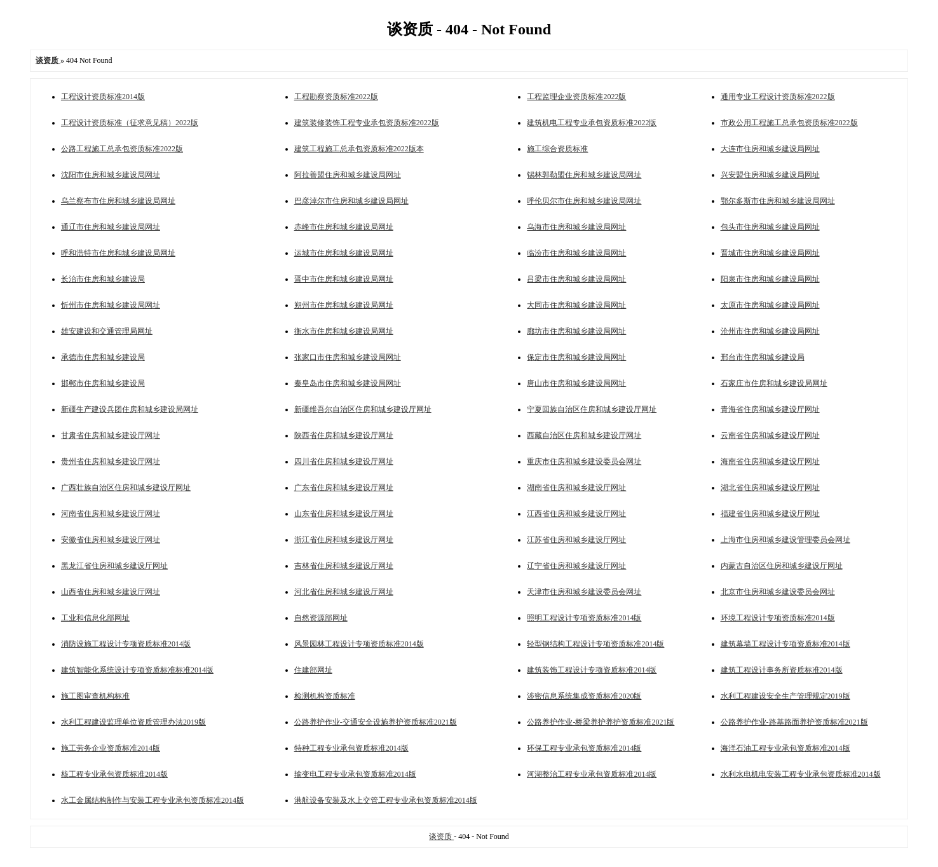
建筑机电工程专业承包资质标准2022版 (591, 122)
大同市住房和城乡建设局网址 (576, 305)
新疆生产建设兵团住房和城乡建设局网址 (129, 409)
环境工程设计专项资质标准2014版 (778, 617)
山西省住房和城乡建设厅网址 (110, 591)
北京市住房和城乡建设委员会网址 (778, 591)
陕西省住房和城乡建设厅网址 (343, 435)
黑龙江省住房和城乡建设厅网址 (114, 565)
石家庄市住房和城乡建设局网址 (774, 383)
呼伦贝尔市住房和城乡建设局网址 (584, 200)
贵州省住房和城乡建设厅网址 (110, 461)
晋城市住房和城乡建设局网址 (770, 253)
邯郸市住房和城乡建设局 (103, 383)
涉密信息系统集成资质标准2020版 (584, 696)
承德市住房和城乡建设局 (103, 357)
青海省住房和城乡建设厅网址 (770, 409)
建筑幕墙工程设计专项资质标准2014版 (785, 643)
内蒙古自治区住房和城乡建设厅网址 (782, 565)
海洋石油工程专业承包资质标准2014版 (785, 748)
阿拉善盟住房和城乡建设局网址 (347, 174)
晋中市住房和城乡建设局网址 (343, 279)
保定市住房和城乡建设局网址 (576, 357)
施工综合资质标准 (557, 148)
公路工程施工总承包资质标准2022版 (122, 148)
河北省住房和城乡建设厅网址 (343, 591)
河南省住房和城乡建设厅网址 (110, 513)
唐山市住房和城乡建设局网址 (576, 383)
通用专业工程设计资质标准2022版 (778, 96)
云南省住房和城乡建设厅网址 (770, 435)
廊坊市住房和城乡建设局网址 (576, 331)
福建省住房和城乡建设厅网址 (770, 513)
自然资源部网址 (321, 617)
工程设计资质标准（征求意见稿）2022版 (129, 122)
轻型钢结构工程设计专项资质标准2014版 (595, 643)
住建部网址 (313, 670)
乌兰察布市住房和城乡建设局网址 (118, 200)
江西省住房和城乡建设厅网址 (576, 513)
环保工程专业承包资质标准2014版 (584, 748)
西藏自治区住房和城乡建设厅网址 (584, 435)
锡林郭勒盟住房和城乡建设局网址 (584, 174)
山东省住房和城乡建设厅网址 (343, 513)
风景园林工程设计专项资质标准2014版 (359, 643)
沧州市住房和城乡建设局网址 (770, 331)
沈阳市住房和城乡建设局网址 (110, 174)
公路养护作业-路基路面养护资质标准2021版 (794, 722)
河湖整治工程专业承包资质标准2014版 (591, 774)
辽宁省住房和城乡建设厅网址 (576, 565)
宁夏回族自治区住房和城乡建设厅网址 (591, 409)
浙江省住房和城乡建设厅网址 (343, 539)
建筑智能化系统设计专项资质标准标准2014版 (137, 670)
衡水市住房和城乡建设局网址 (343, 331)
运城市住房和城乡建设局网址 (343, 253)
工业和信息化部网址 (95, 617)
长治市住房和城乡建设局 (103, 279)
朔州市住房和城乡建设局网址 (343, 305)
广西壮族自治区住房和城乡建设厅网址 (126, 487)
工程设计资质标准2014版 (103, 96)
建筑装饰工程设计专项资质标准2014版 (591, 670)
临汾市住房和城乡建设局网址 (576, 253)
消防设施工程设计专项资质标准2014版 (126, 643)
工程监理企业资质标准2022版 (576, 96)
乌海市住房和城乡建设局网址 (576, 226)
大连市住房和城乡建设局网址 (770, 148)
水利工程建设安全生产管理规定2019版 (785, 696)
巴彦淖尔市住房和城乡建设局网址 (351, 200)
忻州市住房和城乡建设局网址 (110, 305)
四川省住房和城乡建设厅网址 (343, 461)
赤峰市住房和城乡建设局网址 (343, 226)
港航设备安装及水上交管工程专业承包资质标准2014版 (385, 800)
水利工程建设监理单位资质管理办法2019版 (133, 722)
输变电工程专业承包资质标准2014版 (355, 774)
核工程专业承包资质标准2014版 (114, 774)
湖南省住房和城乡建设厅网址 (576, 487)
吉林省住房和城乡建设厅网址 (343, 565)
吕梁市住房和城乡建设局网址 (576, 279)
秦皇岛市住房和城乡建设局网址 (347, 383)
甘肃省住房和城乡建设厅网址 (110, 435)
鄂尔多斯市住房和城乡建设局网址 (778, 200)
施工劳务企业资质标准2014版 (110, 748)
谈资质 (441, 836)
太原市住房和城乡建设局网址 (770, 305)
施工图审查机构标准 (95, 696)
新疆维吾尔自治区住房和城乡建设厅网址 (363, 409)
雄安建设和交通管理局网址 (107, 331)
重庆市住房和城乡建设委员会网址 (584, 461)
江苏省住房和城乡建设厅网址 (576, 539)
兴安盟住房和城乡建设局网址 (770, 174)
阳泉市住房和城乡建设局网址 (770, 279)
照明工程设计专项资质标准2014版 (584, 617)
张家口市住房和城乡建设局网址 (347, 357)
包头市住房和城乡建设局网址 (770, 226)
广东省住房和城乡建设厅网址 (343, 487)
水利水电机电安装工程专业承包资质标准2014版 (801, 774)
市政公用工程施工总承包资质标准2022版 (789, 122)
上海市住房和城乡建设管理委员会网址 (785, 539)
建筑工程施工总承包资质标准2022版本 (359, 148)
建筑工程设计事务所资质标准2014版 (782, 670)
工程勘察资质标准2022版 (336, 96)
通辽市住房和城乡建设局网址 (110, 226)
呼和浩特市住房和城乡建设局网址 (118, 253)
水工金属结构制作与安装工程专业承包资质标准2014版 (152, 800)
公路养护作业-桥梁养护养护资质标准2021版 (600, 722)
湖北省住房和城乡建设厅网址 (770, 487)
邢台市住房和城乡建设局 (763, 357)
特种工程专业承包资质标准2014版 (351, 748)
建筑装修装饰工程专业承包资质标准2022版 (366, 122)
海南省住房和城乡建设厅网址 (770, 461)
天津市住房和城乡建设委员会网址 (584, 591)
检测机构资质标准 (324, 696)
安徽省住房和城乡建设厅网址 (110, 539)
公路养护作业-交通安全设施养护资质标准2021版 (375, 722)
